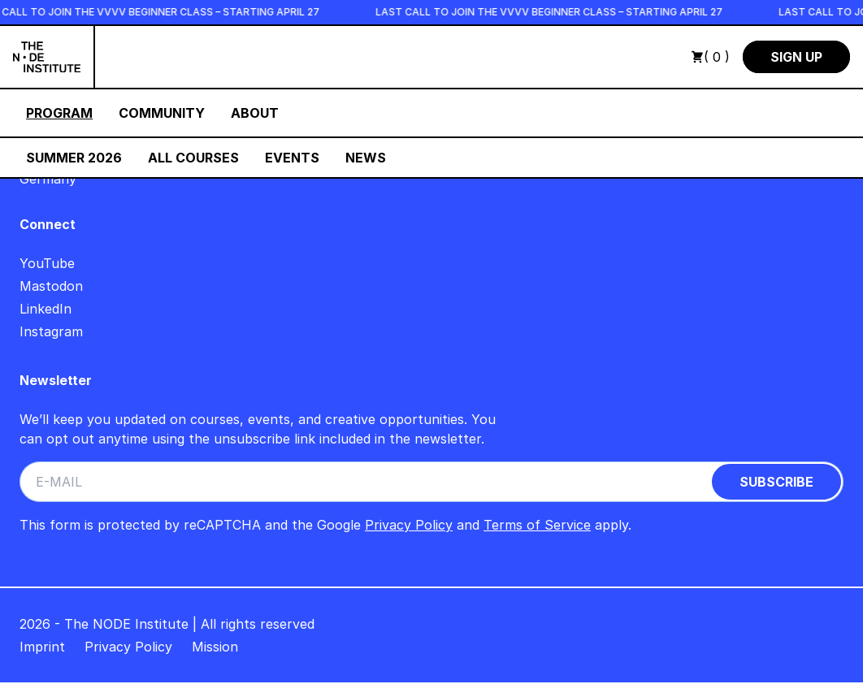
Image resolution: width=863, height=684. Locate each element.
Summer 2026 (74, 157)
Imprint (42, 647)
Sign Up (796, 57)
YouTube (47, 263)
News (365, 157)
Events (292, 157)
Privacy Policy (409, 525)
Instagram (51, 331)
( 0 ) (710, 57)
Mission (215, 647)
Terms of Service (537, 525)
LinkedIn (46, 309)
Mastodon (51, 286)
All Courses (193, 157)
